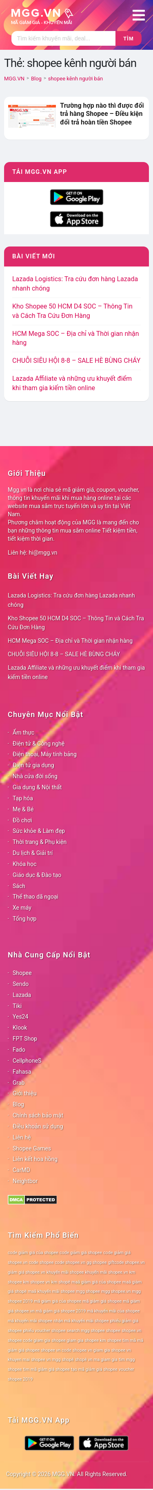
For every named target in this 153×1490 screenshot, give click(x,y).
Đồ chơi (22, 820)
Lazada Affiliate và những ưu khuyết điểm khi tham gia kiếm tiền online (76, 672)
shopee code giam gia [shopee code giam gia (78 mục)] (29, 1340)
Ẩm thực (23, 732)
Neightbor (25, 1181)
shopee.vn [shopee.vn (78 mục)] (132, 1330)
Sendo (21, 984)
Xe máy (22, 907)
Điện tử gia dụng (33, 765)
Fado (19, 1049)
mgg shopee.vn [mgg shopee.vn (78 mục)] (116, 1291)
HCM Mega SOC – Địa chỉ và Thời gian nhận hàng (70, 640)
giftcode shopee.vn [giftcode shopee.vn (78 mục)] (126, 1262)
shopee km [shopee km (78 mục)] (95, 1340)
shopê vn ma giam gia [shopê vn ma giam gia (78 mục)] (96, 1359)
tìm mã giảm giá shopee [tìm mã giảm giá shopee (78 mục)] (46, 1369)
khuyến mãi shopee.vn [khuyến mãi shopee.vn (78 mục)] (106, 1272)
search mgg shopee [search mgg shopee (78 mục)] (86, 1330)
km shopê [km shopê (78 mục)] (60, 1282)
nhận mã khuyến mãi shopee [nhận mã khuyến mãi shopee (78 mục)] (81, 1320)
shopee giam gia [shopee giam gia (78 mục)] (67, 1340)
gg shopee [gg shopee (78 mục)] (96, 1262)
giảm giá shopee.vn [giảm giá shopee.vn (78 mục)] (26, 1272)
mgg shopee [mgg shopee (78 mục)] (88, 1291)
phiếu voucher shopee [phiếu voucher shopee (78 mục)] (44, 1330)
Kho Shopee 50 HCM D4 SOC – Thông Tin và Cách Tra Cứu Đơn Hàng (76, 623)
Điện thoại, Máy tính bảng (45, 754)
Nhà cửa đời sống (35, 776)
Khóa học (25, 864)
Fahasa (22, 1071)
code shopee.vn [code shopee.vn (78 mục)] (70, 1262)
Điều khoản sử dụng (38, 1126)
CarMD (21, 1170)
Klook (20, 1027)
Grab (18, 1082)
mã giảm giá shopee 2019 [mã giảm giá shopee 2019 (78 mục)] (61, 1311)
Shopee (22, 973)
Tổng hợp (24, 918)
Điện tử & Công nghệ (38, 743)
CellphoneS (27, 1060)
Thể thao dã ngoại (35, 896)
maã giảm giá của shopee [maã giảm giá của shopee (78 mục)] (96, 1282)
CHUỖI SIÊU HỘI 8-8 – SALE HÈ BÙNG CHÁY (76, 360)
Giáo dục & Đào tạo (37, 875)
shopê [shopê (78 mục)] (68, 1359)
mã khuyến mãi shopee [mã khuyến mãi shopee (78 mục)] (30, 1320)
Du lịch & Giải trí (33, 853)
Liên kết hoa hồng (35, 1159)
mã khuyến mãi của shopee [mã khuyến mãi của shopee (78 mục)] (113, 1311)
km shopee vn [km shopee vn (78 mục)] (36, 1282)
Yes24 (20, 1016)
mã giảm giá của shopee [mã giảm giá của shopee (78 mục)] (57, 1301)
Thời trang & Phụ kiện (40, 842)
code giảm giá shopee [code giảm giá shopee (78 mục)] (81, 1252)
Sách (19, 886)
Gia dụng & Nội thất (37, 787)
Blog (18, 1104)
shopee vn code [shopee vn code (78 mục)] (56, 1350)
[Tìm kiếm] (63, 38)
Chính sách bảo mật (38, 1115)
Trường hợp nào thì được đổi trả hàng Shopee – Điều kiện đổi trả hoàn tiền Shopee (102, 114)
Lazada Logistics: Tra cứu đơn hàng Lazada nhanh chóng (71, 600)
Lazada (22, 995)
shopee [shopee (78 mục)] (113, 1330)
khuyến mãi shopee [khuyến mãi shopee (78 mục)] (65, 1272)
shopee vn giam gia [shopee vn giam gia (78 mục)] (91, 1350)
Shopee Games (32, 1148)
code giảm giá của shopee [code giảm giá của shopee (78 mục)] (33, 1252)
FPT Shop (25, 1038)
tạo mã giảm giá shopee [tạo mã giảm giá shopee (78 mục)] (94, 1369)
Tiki (17, 1006)
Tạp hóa (23, 798)
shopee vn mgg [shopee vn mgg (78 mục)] (45, 1359)
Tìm (128, 39)
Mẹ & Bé (23, 809)
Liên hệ (22, 1137)
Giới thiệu (25, 1093)
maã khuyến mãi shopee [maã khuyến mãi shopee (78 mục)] (51, 1291)
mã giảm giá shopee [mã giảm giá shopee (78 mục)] (102, 1301)
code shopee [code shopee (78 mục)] (41, 1262)
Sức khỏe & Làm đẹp (39, 831)
